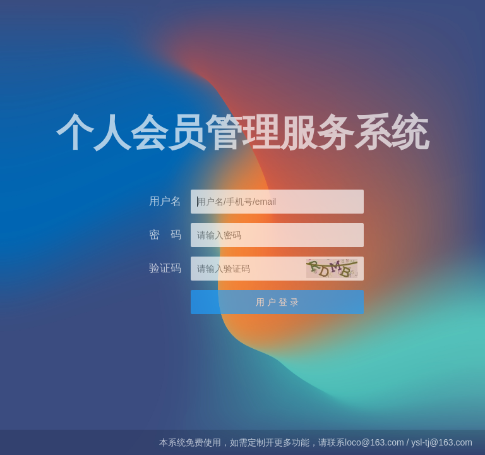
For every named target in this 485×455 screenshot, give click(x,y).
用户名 (165, 201)
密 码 (165, 235)
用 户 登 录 (277, 302)
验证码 (165, 268)
